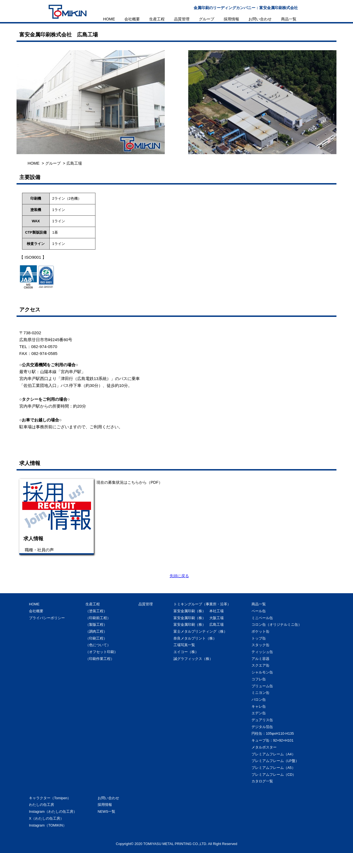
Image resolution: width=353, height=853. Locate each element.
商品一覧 (288, 19)
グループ (206, 19)
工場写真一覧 (184, 645)
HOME (109, 19)
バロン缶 (259, 699)
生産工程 (157, 19)
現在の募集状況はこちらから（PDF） (129, 482)
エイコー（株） (186, 652)
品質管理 (181, 19)
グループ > (55, 163)
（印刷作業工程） (99, 659)
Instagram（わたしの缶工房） (53, 811)
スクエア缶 (260, 665)
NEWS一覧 (106, 811)
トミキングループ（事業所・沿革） (202, 604)
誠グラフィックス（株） (193, 659)
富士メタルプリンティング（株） (200, 631)
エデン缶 (259, 713)
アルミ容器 (260, 659)
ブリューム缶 (262, 686)
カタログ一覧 (262, 781)
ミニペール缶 (262, 618)
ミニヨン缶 (260, 693)
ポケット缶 (260, 631)
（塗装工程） (96, 611)
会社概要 (132, 19)
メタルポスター (264, 747)
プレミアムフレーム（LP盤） (275, 761)
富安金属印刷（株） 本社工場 (198, 611)
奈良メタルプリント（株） (194, 638)
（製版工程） (96, 624)
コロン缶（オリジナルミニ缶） (277, 624)
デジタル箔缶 (262, 727)
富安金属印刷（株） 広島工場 (198, 624)
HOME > (36, 163)
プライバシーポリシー (47, 618)
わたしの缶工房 (41, 805)
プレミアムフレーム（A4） (273, 754)
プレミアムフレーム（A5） (273, 768)
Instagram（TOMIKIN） (47, 825)
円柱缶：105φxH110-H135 (273, 733)
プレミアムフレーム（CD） (274, 774)
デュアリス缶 (262, 720)
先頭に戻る (179, 576)
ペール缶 (259, 611)
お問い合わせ (260, 19)
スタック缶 (260, 645)
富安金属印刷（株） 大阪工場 (198, 618)
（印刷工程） (96, 638)
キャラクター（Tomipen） (50, 798)
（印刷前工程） (98, 618)
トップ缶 (259, 638)
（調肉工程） (96, 631)
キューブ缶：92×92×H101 (272, 740)
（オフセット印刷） (101, 652)
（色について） (98, 645)
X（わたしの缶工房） (46, 818)
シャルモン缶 (262, 672)
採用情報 (231, 19)
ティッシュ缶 (262, 652)
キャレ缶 (259, 706)
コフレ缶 (259, 679)
